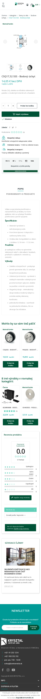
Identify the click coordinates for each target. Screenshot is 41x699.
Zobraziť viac (8, 586)
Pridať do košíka (27, 106)
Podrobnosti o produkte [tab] (20, 194)
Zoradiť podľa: (11, 515)
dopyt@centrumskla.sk (24, 698)
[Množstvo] (8, 105)
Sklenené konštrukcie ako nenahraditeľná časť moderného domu (17, 571)
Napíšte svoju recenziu (20, 497)
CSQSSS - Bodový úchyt (10, 350)
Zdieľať (9, 127)
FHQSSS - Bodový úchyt (30, 350)
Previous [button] (5, 42)
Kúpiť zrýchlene (20, 114)
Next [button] (36, 42)
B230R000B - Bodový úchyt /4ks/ (10, 407)
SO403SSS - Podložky (30, 407)
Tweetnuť (12, 127)
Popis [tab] (21, 188)
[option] (20, 41)
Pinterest (15, 127)
